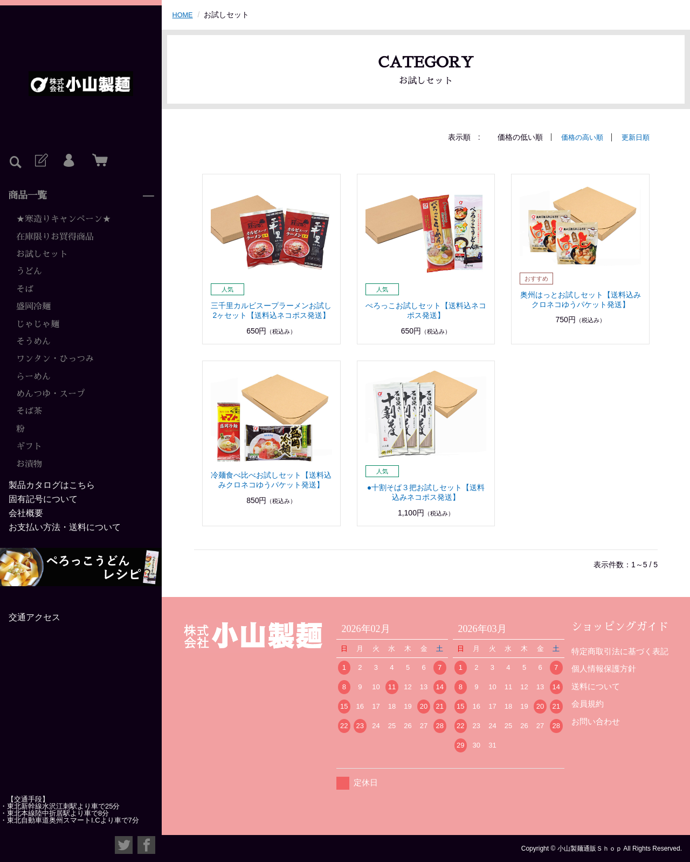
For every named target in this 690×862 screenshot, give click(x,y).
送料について (595, 685)
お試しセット (42, 254)
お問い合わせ (595, 720)
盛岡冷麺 (33, 306)
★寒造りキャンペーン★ (63, 219)
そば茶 (29, 411)
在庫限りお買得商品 (55, 237)
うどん (29, 271)
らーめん (33, 376)
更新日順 (634, 137)
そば (24, 289)
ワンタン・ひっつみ (55, 359)
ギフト (29, 446)
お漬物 (29, 464)
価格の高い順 (578, 137)
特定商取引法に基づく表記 (619, 650)
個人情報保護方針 (603, 668)
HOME (183, 14)
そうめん (33, 341)
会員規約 (587, 703)
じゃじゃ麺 (37, 324)
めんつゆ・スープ (50, 394)
